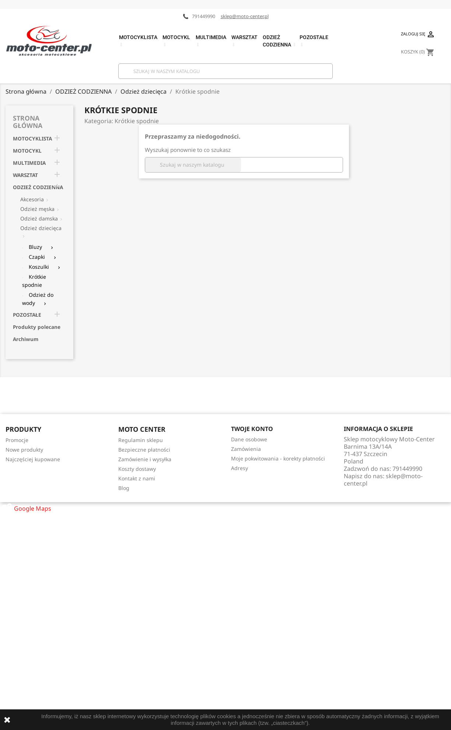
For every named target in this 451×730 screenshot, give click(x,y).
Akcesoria (32, 199)
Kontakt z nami (136, 478)
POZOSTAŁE (27, 314)
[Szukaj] (225, 71)
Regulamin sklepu (140, 440)
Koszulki (39, 266)
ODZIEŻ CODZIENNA (38, 187)
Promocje (17, 440)
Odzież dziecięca (41, 228)
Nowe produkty (24, 449)
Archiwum (25, 339)
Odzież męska (37, 208)
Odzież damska (39, 218)
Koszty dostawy (137, 468)
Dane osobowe (249, 439)
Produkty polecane (36, 326)
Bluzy (35, 246)
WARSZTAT (25, 174)
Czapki (37, 256)
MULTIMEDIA (29, 162)
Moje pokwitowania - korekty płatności (278, 458)
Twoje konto (252, 429)
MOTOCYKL (27, 150)
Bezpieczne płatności (144, 449)
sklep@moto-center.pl (245, 16)
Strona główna (27, 122)
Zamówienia (246, 448)
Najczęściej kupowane (33, 459)
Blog (123, 487)
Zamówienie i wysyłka (144, 459)
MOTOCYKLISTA (32, 138)
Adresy (239, 468)
